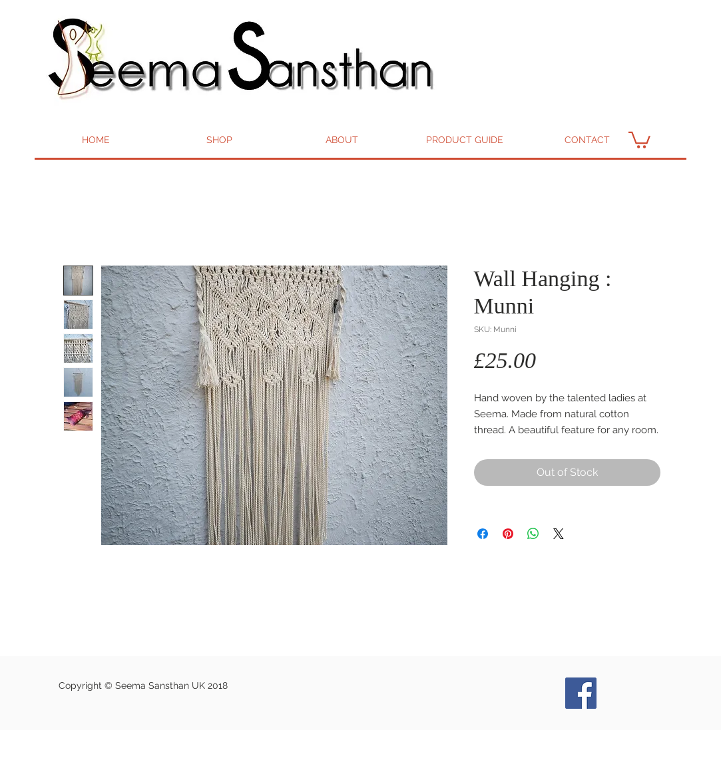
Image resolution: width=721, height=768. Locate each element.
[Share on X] (559, 534)
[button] (639, 139)
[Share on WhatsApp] (533, 534)
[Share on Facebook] (483, 534)
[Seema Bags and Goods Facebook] (581, 693)
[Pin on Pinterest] (508, 534)
